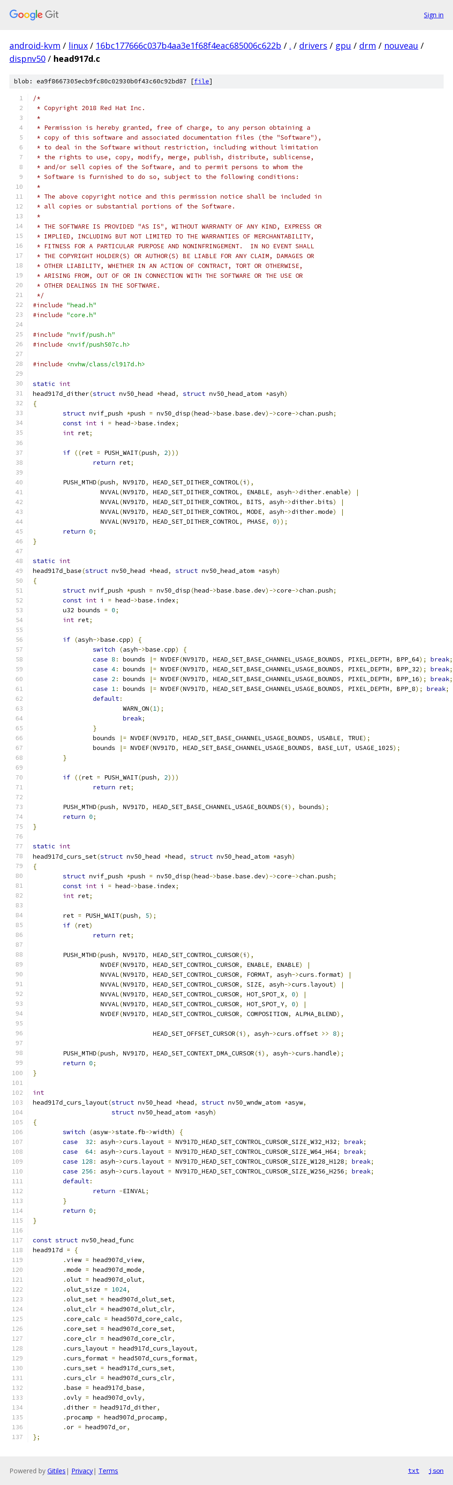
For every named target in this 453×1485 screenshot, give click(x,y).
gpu (343, 45)
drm (367, 45)
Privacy (82, 1470)
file (201, 81)
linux (78, 45)
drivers (313, 45)
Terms (108, 1470)
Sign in (434, 14)
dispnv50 (27, 58)
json (436, 1470)
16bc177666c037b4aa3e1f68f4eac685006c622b (188, 45)
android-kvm (34, 45)
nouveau (401, 45)
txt (413, 1470)
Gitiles (56, 1470)
